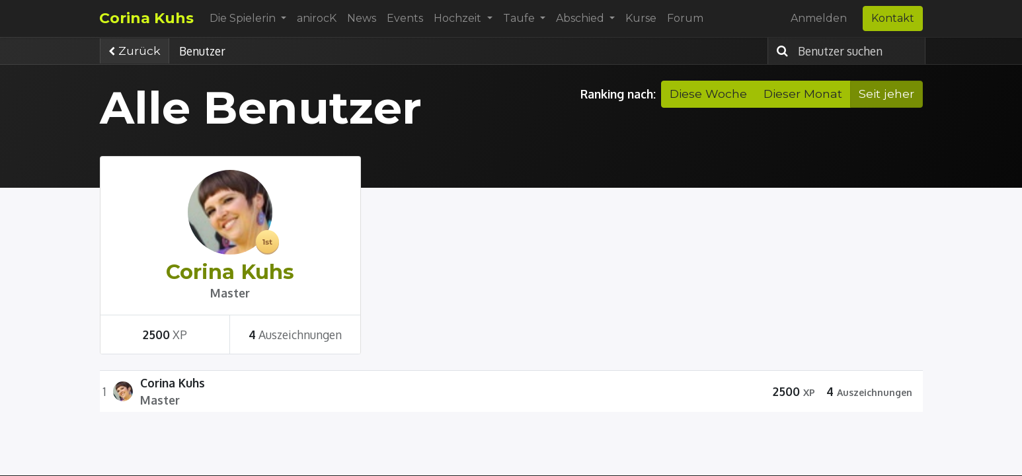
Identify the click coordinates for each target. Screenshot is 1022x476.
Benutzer (202, 51)
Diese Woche (708, 93)
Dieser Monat (803, 93)
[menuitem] (317, 18)
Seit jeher (886, 93)
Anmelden (819, 18)
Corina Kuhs (147, 18)
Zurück (134, 51)
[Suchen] (779, 51)
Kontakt (892, 18)
